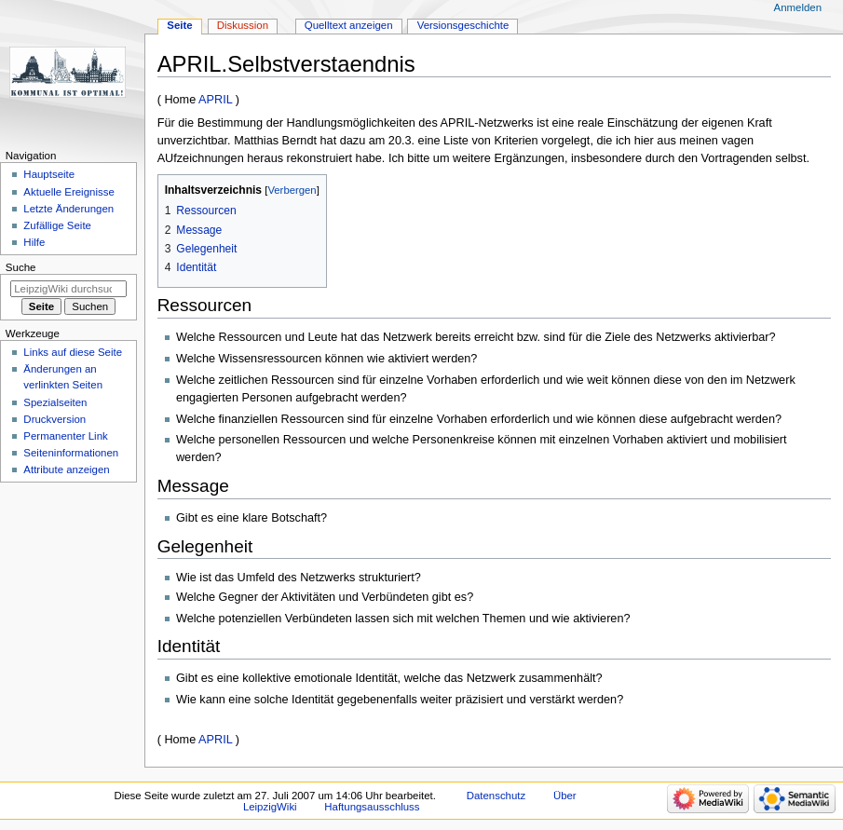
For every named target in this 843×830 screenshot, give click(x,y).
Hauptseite (49, 174)
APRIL (215, 99)
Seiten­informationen (70, 452)
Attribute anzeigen (66, 469)
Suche (21, 267)
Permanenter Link (65, 436)
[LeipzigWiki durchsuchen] (68, 288)
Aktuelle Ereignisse (68, 191)
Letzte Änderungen (68, 208)
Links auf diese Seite (72, 352)
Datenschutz (496, 795)
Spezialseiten (55, 402)
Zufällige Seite (57, 225)
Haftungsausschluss (371, 806)
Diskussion (242, 25)
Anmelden (798, 7)
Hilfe (34, 242)
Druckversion (54, 419)
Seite (179, 25)
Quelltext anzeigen (349, 25)
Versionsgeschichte (463, 25)
